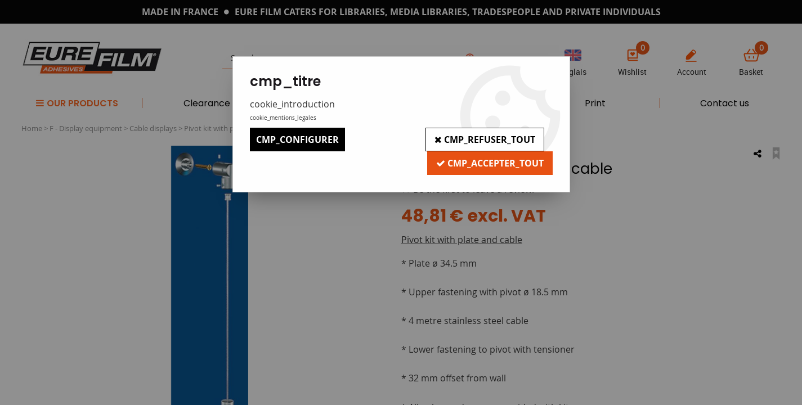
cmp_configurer (297, 139)
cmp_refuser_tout (484, 139)
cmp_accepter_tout (490, 163)
